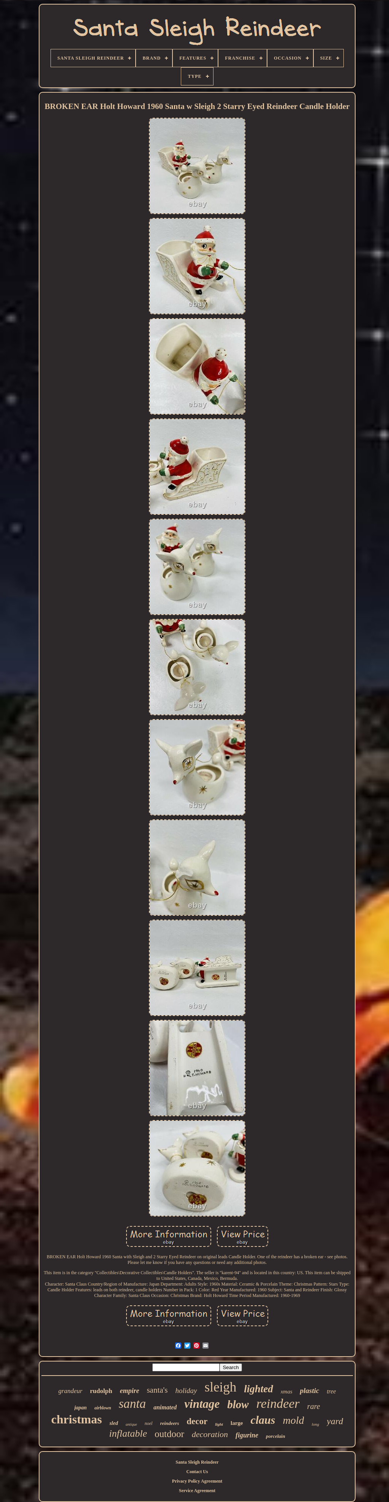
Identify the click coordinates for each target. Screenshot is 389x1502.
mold (293, 1420)
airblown (102, 1407)
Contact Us (197, 1471)
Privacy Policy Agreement (197, 1481)
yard (335, 1421)
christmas (76, 1419)
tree (331, 1391)
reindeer (278, 1403)
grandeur (70, 1391)
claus (262, 1420)
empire (129, 1391)
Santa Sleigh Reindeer (197, 1462)
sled (113, 1423)
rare (313, 1406)
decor (197, 1421)
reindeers (169, 1423)
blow (237, 1404)
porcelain (275, 1436)
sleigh (221, 1387)
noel (149, 1423)
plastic (309, 1391)
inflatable (128, 1433)
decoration (210, 1434)
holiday (186, 1391)
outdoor (169, 1434)
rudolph (101, 1391)
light (219, 1424)
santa (132, 1403)
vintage (202, 1403)
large (237, 1423)
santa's (157, 1390)
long (315, 1424)
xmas (287, 1391)
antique (131, 1424)
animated (165, 1407)
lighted (258, 1389)
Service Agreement (197, 1490)
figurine (247, 1435)
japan (80, 1407)
